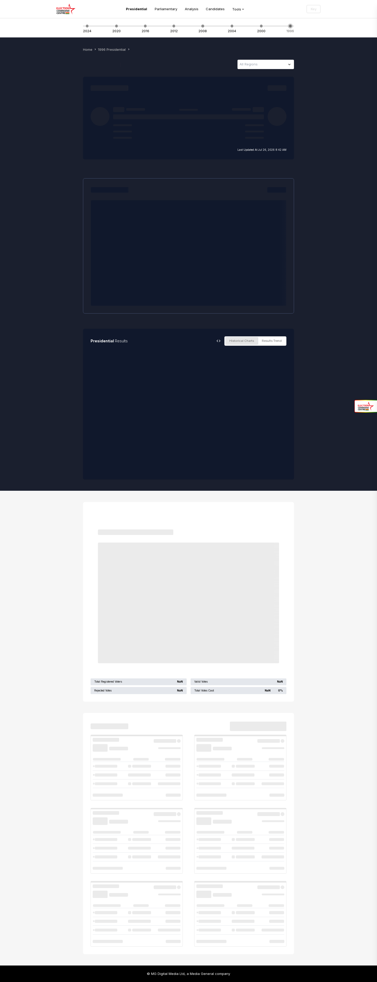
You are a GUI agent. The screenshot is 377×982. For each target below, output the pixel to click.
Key (314, 9)
